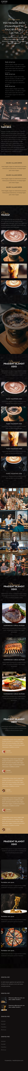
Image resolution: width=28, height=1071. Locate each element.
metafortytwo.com (17, 1060)
